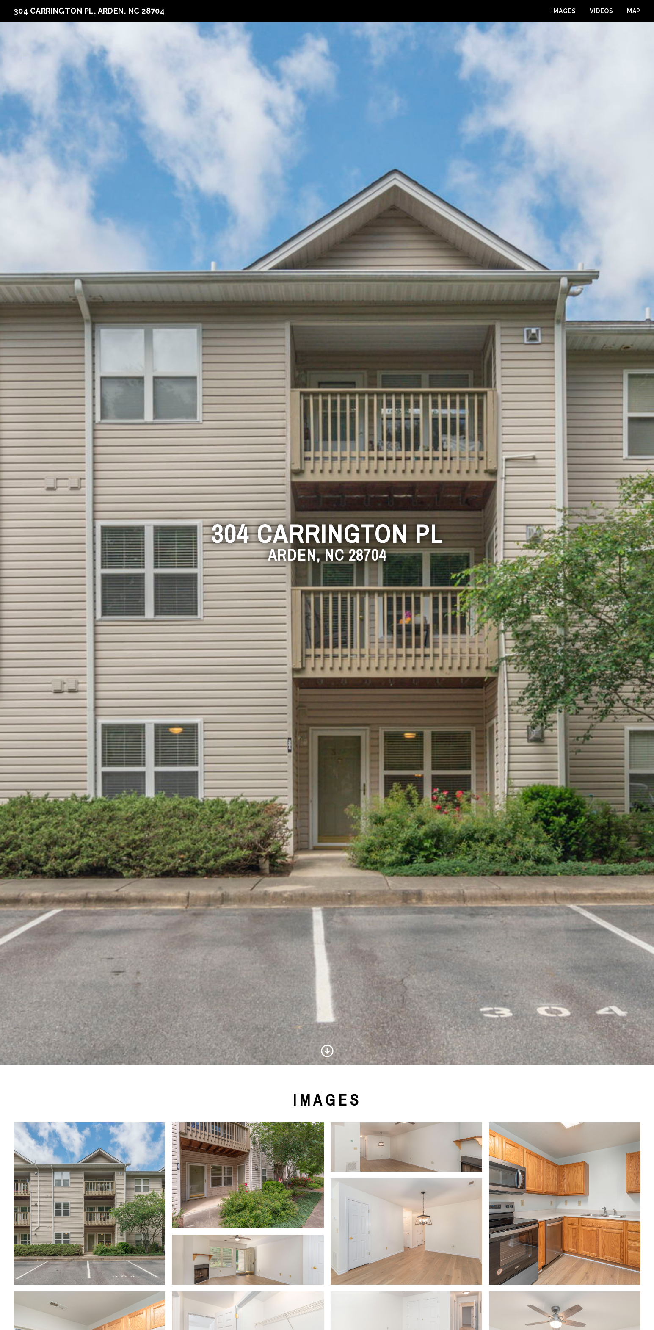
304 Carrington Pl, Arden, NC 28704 (89, 10)
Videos (601, 11)
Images (563, 11)
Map (633, 11)
